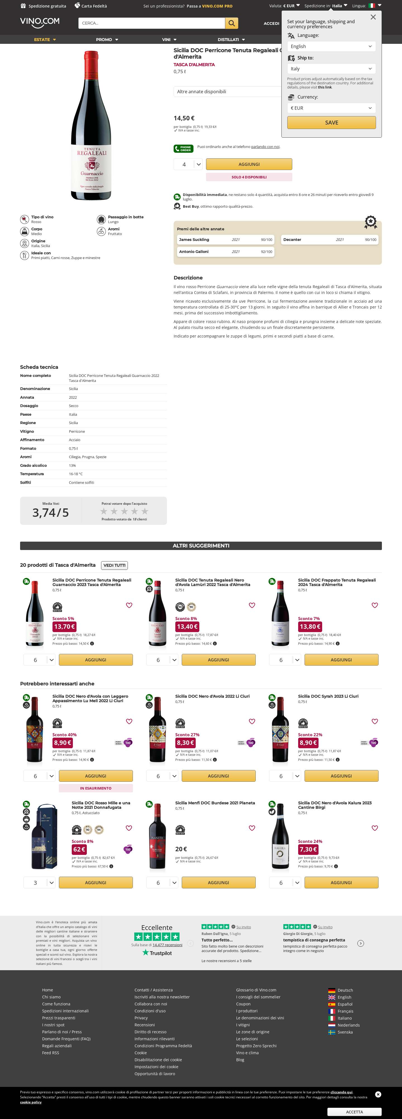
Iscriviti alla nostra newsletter (162, 997)
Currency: (302, 97)
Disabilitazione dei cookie (158, 1059)
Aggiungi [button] (249, 164)
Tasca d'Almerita (194, 64)
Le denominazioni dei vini (260, 1017)
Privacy (141, 1017)
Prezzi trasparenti (58, 1017)
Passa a (210, 6)
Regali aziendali (57, 1045)
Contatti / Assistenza (154, 990)
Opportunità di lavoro (155, 1073)
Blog (240, 1059)
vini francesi (63, 959)
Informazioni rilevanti (155, 1038)
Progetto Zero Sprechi (256, 1045)
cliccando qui (342, 1092)
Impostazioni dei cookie (156, 1066)
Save (331, 122)
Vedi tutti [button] (114, 565)
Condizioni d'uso (150, 1010)
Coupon (243, 1003)
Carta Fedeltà (94, 6)
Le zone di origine (252, 1031)
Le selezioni (247, 1038)
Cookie (141, 1052)
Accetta (354, 1112)
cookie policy (31, 1102)
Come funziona (56, 1003)
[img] (129, 605)
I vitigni (243, 1024)
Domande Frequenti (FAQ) (66, 1038)
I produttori (247, 1010)
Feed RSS (50, 1052)
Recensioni (145, 1024)
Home (47, 990)
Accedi (272, 23)
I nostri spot (53, 1024)
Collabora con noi (151, 1003)
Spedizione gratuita (47, 6)
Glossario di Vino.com (256, 990)
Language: (303, 35)
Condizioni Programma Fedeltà (163, 1045)
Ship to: (300, 58)
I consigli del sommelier (258, 997)
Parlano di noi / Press (62, 1031)
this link (325, 87)
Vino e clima (247, 1052)
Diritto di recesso (150, 1031)
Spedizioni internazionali (65, 1010)
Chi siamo (51, 997)
